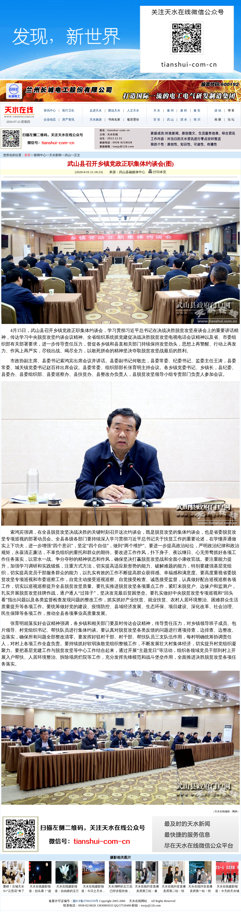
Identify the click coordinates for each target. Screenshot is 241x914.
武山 (68, 155)
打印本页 (157, 172)
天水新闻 (55, 155)
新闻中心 (40, 155)
